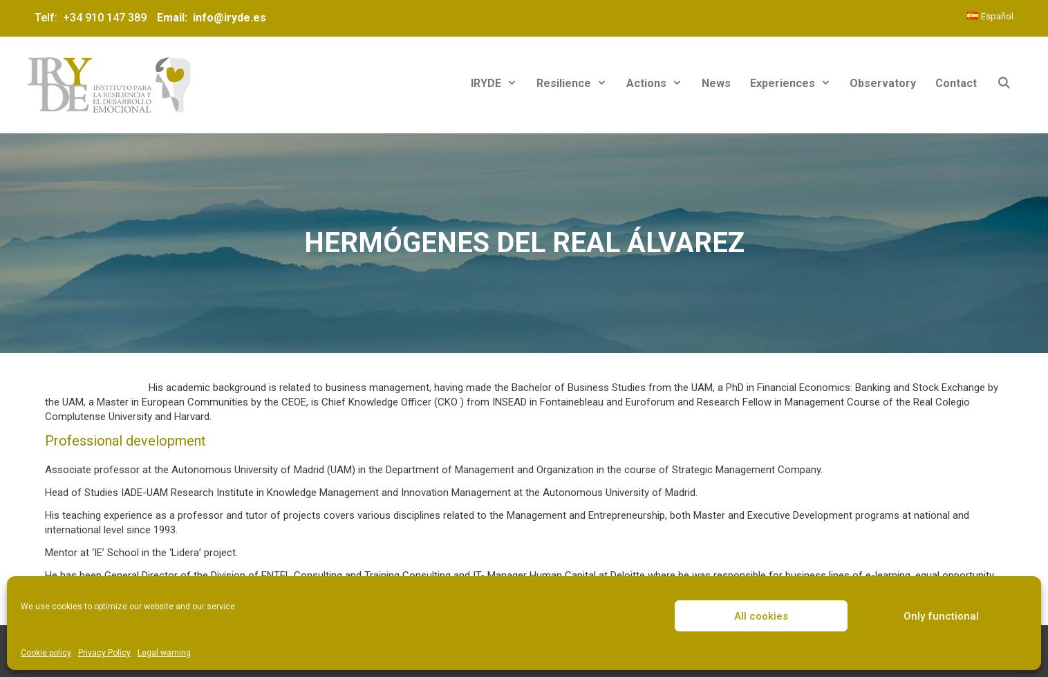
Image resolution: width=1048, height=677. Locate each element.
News (716, 83)
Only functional (941, 616)
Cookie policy (46, 653)
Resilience (576, 83)
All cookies (761, 616)
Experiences (795, 83)
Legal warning (164, 653)
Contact (956, 83)
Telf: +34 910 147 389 (93, 17)
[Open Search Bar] (1003, 83)
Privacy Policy (104, 653)
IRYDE (499, 83)
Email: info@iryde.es (210, 17)
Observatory (883, 83)
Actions (659, 83)
